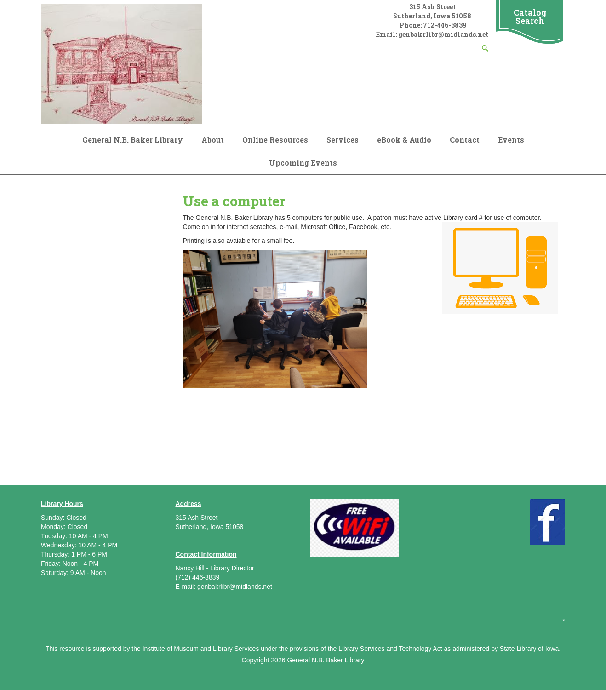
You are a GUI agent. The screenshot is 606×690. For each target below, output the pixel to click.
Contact (465, 139)
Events (511, 139)
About (212, 139)
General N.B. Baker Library (132, 139)
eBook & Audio (404, 139)
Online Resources (275, 139)
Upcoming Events (303, 162)
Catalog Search (530, 16)
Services (342, 139)
